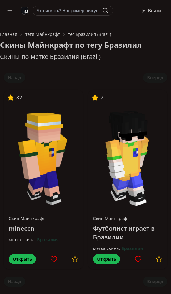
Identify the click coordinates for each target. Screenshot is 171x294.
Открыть (22, 259)
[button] (10, 11)
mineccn (21, 228)
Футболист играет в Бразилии (124, 232)
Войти (151, 10)
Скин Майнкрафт (27, 218)
